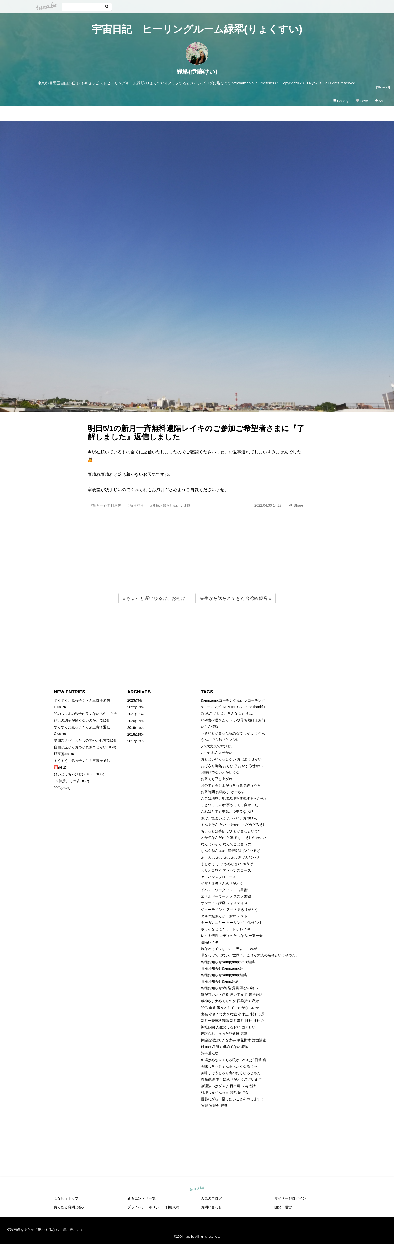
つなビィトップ (66, 1198)
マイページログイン (290, 1198)
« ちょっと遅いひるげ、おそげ (154, 598)
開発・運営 (283, 1207)
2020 (131, 721)
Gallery (340, 101)
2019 (131, 728)
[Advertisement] (197, 561)
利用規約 (172, 1207)
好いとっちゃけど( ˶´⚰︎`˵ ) (74, 774)
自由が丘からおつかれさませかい (80, 747)
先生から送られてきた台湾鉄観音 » (235, 598)
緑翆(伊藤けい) (197, 71)
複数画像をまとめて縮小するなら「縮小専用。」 (45, 1230)
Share (381, 101)
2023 (131, 700)
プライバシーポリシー (145, 1207)
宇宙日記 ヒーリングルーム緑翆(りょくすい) (197, 29)
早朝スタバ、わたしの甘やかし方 (80, 740)
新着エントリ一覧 (141, 1198)
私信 (57, 788)
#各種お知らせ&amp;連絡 (170, 505)
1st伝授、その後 (67, 781)
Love (362, 101)
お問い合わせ (211, 1207)
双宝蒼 (59, 754)
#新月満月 (136, 505)
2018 (131, 734)
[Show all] (383, 87)
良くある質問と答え (69, 1207)
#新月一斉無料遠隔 (106, 505)
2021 (131, 714)
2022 (131, 707)
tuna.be (197, 1188)
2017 (131, 741)
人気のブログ (211, 1198)
